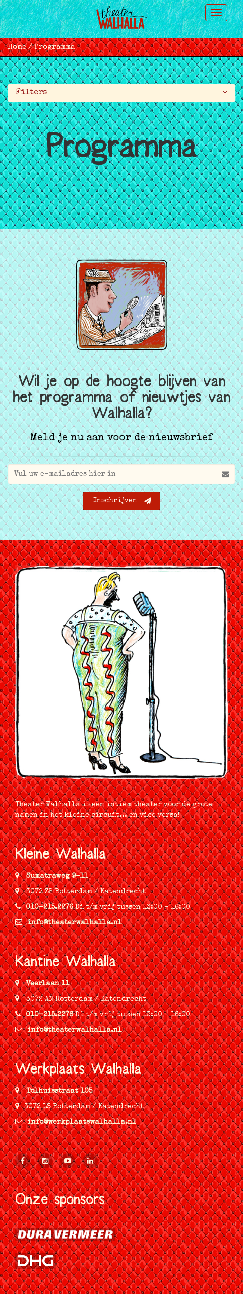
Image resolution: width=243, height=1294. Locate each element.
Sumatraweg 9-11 (56, 876)
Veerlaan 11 (46, 983)
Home (17, 47)
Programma (54, 47)
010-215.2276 (49, 907)
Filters (122, 92)
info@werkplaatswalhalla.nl (75, 1122)
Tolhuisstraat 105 (58, 1091)
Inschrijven (122, 500)
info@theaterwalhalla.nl (68, 922)
